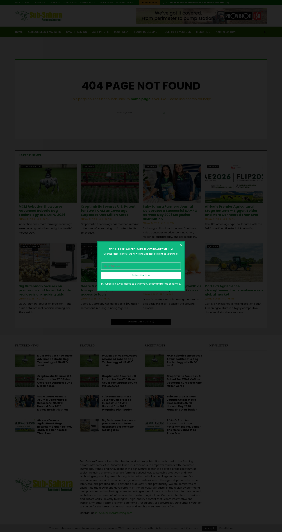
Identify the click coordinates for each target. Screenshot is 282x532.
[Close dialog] (181, 245)
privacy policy (147, 283)
